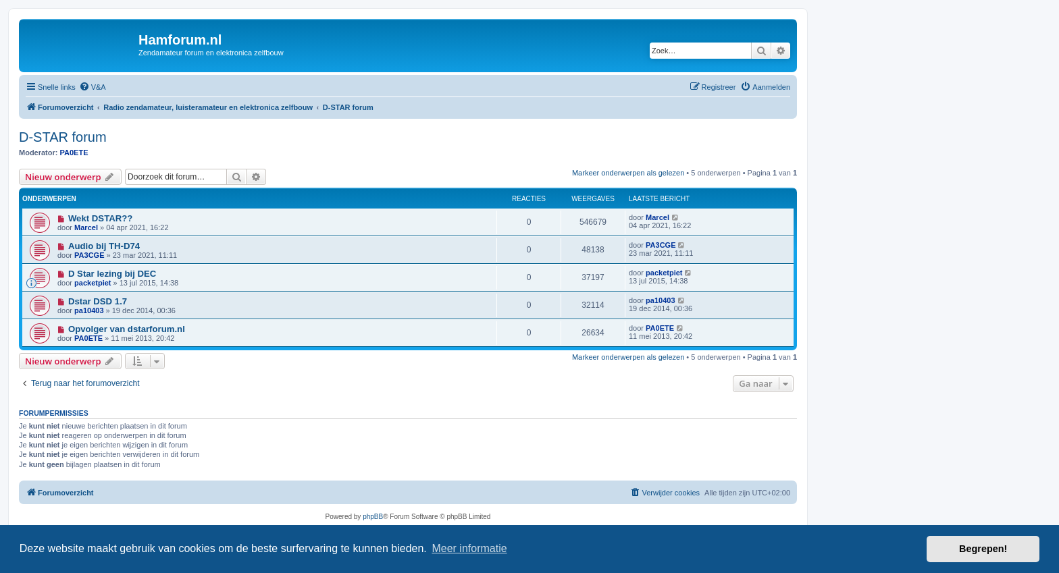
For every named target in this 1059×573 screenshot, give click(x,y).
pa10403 (88, 310)
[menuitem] (92, 87)
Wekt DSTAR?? (100, 218)
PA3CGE (89, 255)
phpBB (373, 516)
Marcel (86, 227)
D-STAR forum (63, 137)
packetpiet (92, 283)
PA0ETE (74, 152)
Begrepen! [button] (983, 548)
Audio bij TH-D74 (104, 246)
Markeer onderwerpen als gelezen (628, 173)
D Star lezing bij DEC (112, 274)
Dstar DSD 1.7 (97, 301)
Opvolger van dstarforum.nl (126, 329)
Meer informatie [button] (469, 548)
